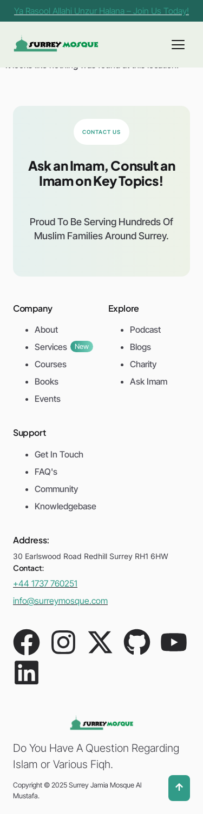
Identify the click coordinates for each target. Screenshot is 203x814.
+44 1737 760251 (45, 583)
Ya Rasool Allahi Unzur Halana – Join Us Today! (101, 10)
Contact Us (101, 132)
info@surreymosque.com (60, 600)
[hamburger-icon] (178, 45)
